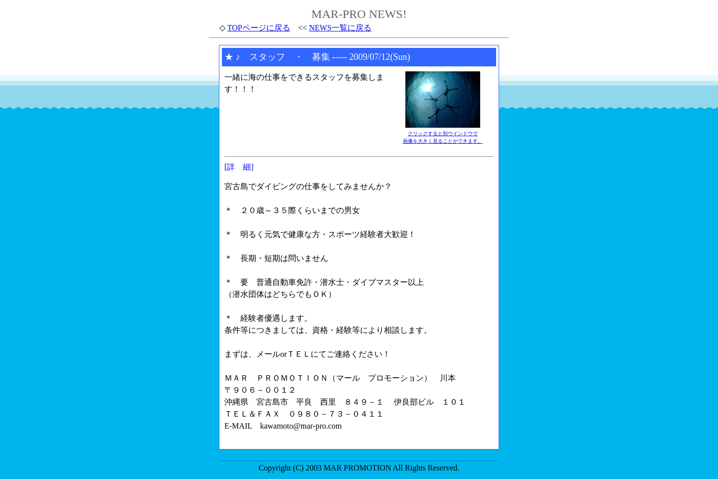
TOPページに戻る (258, 27)
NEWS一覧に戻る (340, 27)
